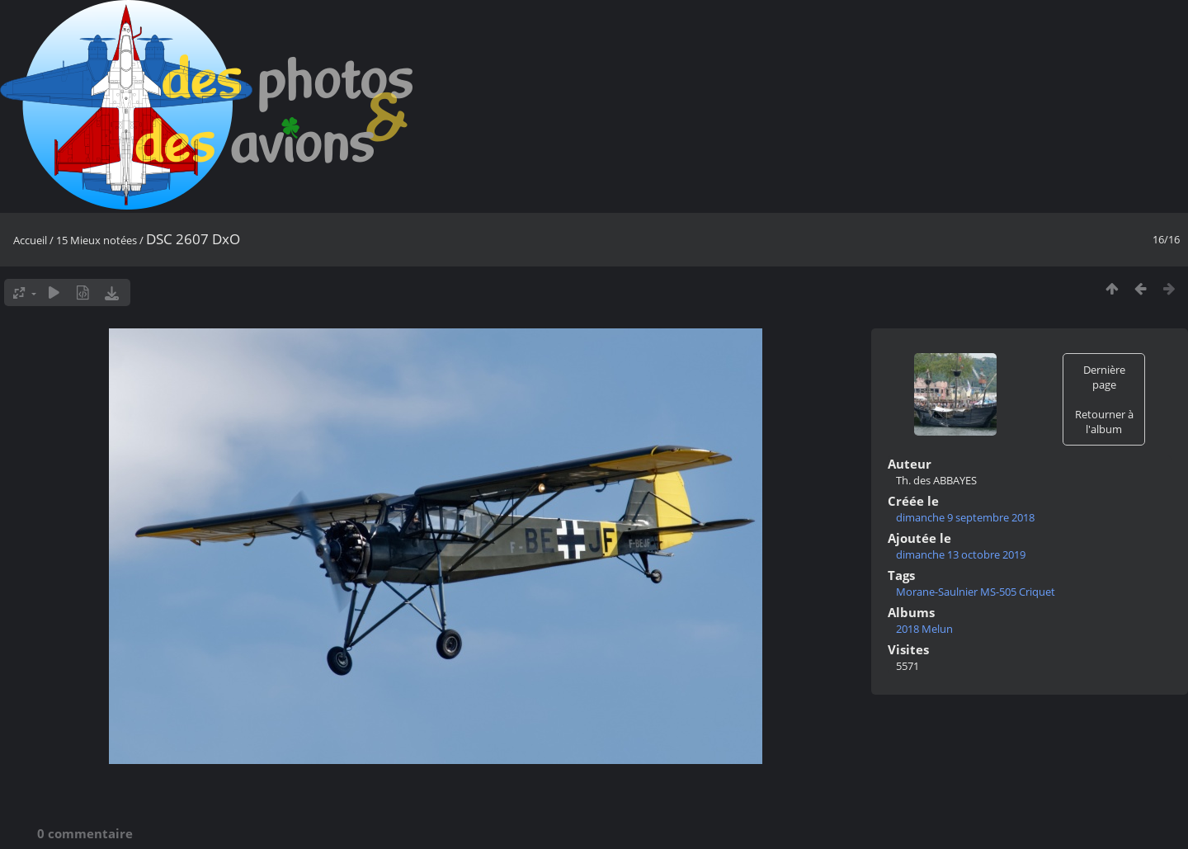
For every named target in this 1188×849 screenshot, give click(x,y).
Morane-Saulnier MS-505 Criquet (975, 591)
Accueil (30, 240)
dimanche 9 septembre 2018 (965, 517)
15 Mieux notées (96, 240)
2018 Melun (924, 628)
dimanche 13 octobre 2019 (960, 554)
